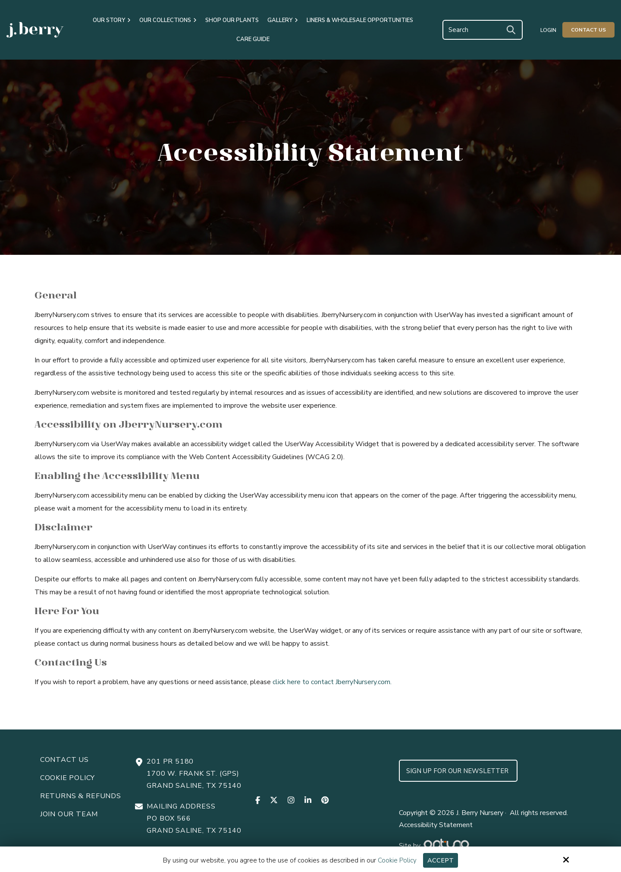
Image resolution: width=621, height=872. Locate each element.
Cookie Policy (397, 860)
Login (548, 30)
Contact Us (588, 29)
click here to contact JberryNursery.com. (332, 682)
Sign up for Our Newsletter (458, 771)
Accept (440, 860)
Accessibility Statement (436, 825)
